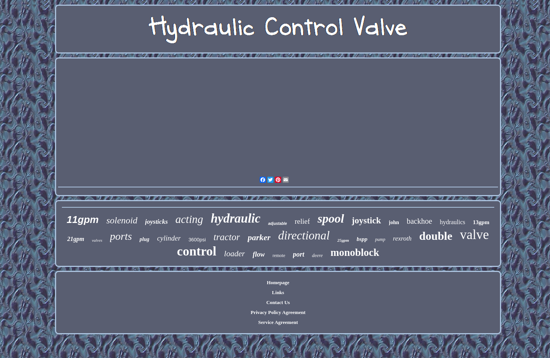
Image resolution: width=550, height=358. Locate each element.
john (394, 222)
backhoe (419, 221)
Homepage (278, 282)
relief (302, 221)
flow (258, 254)
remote (278, 255)
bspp (362, 239)
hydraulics (452, 222)
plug (144, 239)
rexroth (402, 238)
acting (189, 219)
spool (330, 218)
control (196, 251)
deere (317, 255)
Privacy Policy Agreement (278, 312)
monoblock (354, 252)
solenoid (121, 220)
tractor (227, 237)
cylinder (169, 238)
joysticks (156, 221)
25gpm (343, 240)
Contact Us (278, 302)
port (298, 254)
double (436, 235)
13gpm (481, 222)
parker (258, 237)
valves (97, 240)
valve (474, 234)
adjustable (277, 223)
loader (234, 253)
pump (380, 239)
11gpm (83, 219)
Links (278, 292)
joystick (366, 220)
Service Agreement (278, 322)
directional (304, 235)
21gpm (75, 239)
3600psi (197, 239)
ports (121, 236)
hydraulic (235, 218)
